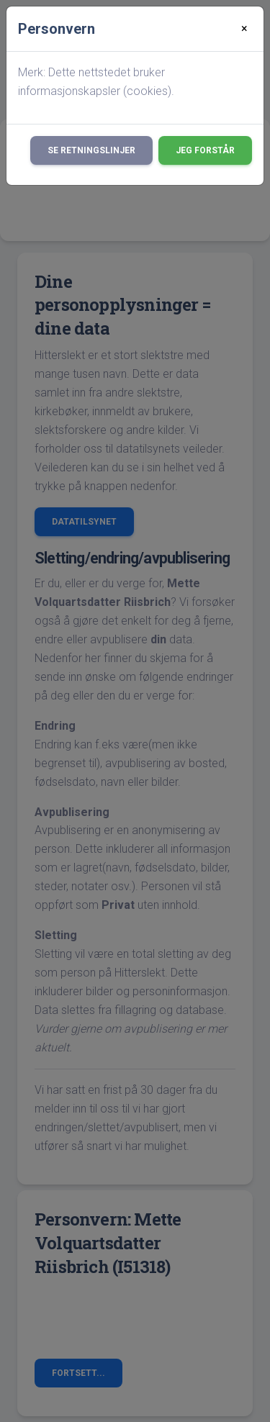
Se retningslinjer (91, 150)
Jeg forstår (205, 150)
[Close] (244, 29)
